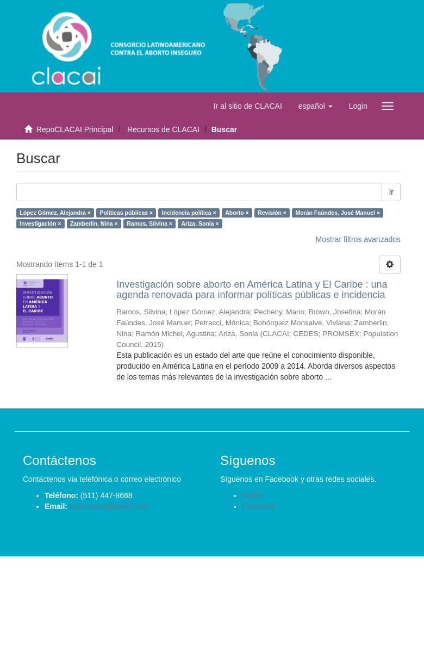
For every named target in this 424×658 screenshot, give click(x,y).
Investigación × (40, 223)
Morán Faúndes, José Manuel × (337, 212)
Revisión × (272, 212)
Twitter (253, 495)
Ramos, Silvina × (149, 223)
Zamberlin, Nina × (94, 223)
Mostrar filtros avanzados (358, 239)
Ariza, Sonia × (200, 223)
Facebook (258, 506)
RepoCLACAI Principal (75, 129)
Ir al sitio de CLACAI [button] (248, 106)
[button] (315, 106)
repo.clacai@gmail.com (109, 506)
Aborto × (236, 212)
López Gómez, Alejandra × (55, 212)
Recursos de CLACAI (163, 129)
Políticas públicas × (126, 212)
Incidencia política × (189, 212)
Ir (391, 192)
